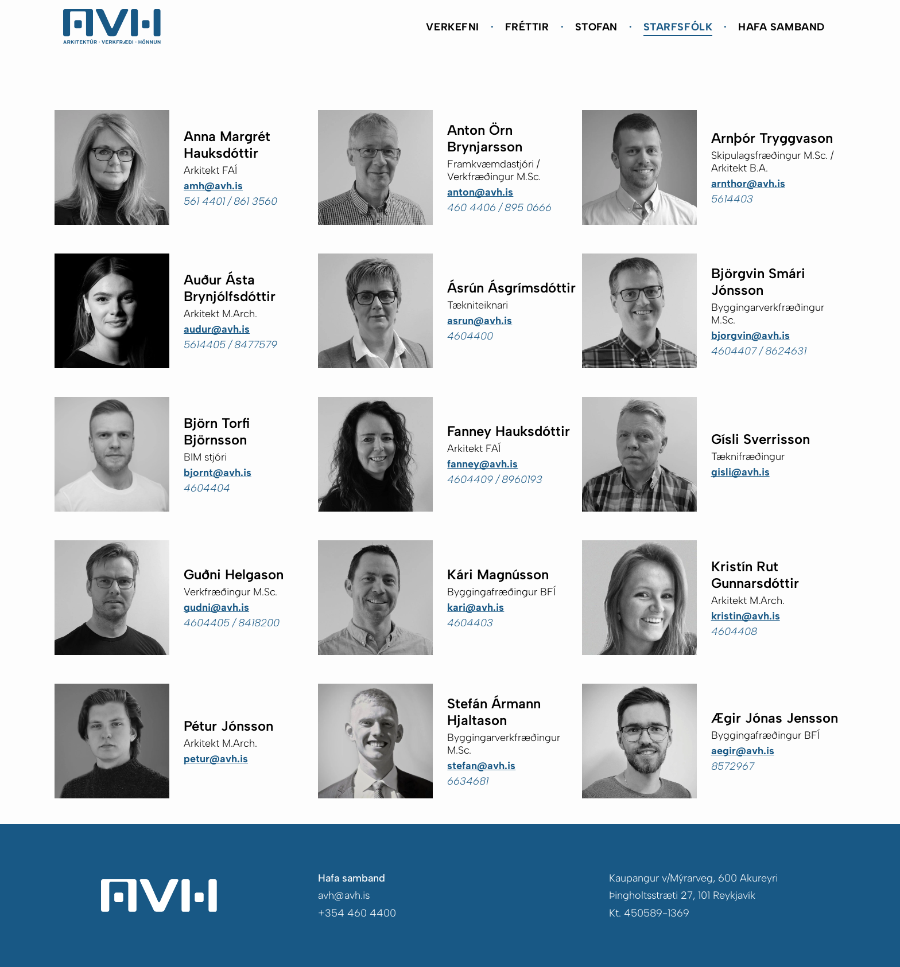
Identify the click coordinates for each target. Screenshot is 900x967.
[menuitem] (453, 26)
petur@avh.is (216, 758)
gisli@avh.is (740, 472)
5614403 (732, 199)
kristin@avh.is (745, 616)
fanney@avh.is (482, 464)
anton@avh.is (480, 192)
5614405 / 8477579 (230, 344)
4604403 (470, 623)
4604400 (470, 336)
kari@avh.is (475, 607)
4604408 (734, 631)
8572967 (732, 766)
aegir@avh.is (742, 750)
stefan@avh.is (481, 765)
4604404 (207, 488)
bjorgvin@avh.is (750, 335)
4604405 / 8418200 (232, 623)
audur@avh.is (217, 329)
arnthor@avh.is (748, 183)
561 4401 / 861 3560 (230, 201)
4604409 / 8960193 (494, 479)
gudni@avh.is (216, 607)
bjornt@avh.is (217, 472)
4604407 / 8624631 (758, 351)
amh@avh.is (213, 186)
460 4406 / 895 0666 (499, 207)
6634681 (467, 781)
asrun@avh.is (479, 320)
